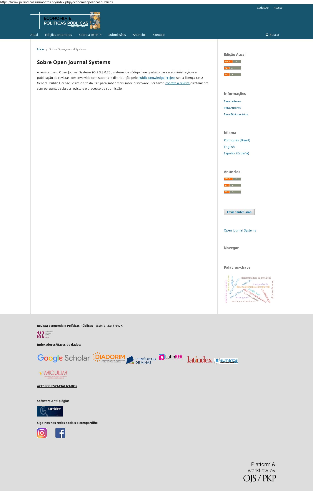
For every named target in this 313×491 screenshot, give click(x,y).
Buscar (273, 35)
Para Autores (232, 108)
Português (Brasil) (237, 140)
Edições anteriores (58, 35)
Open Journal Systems (240, 230)
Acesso (278, 8)
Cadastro (263, 8)
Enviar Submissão (239, 212)
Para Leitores (232, 101)
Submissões (117, 35)
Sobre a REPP (89, 35)
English (229, 147)
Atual (34, 35)
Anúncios (139, 35)
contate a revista (177, 83)
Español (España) (236, 153)
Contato (159, 35)
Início (40, 49)
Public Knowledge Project (156, 78)
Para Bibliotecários (236, 114)
